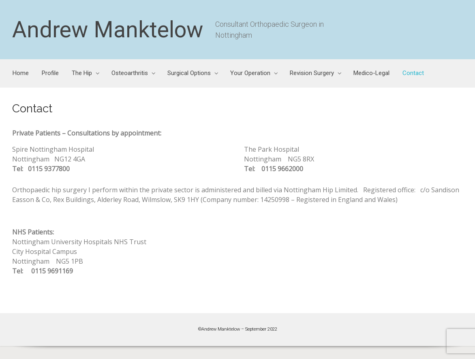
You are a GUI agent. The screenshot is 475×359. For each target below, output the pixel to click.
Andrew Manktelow (107, 30)
